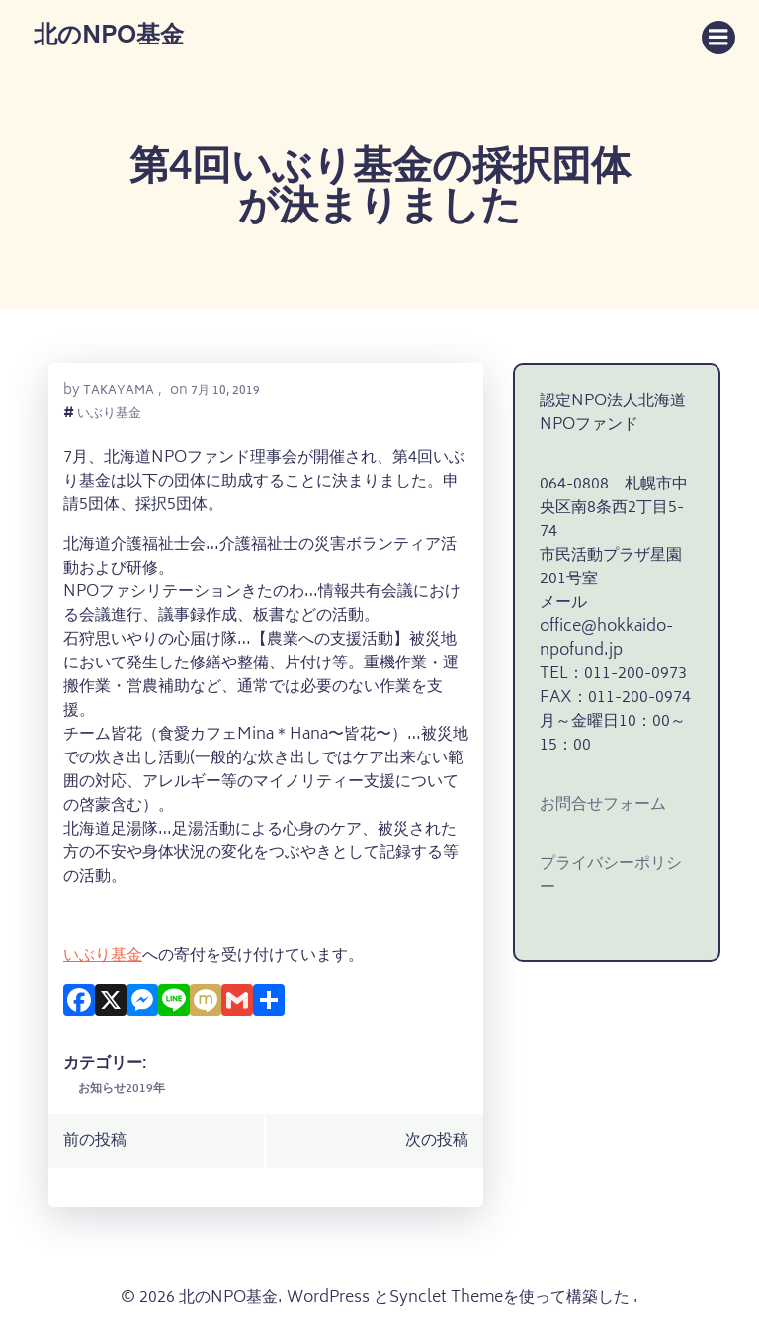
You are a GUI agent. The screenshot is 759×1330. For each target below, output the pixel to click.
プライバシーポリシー (611, 876)
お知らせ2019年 (121, 1089)
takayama (118, 391)
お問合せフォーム (603, 805)
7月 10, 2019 (225, 391)
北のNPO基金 (109, 37)
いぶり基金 (109, 415)
